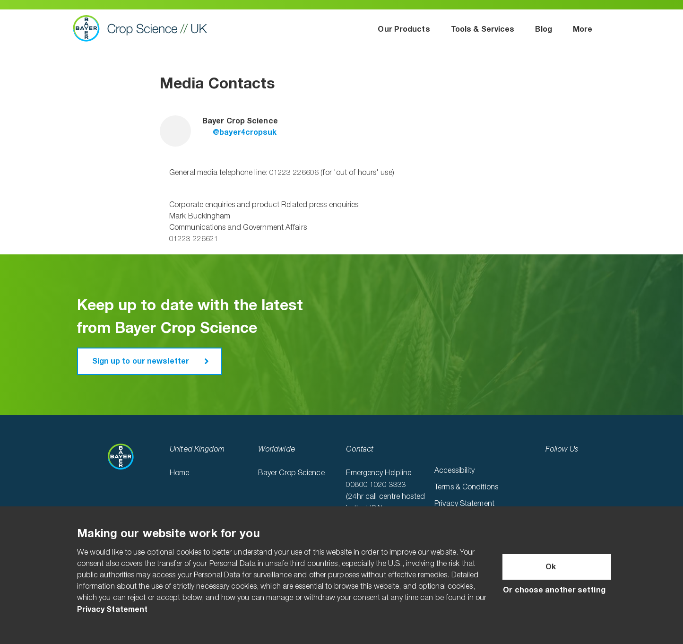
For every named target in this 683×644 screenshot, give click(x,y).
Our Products (404, 29)
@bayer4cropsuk (239, 132)
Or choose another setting (554, 590)
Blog (543, 29)
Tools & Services (483, 29)
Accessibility (454, 471)
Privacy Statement (464, 504)
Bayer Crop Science (291, 473)
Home (179, 473)
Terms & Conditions (466, 487)
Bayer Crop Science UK (144, 28)
